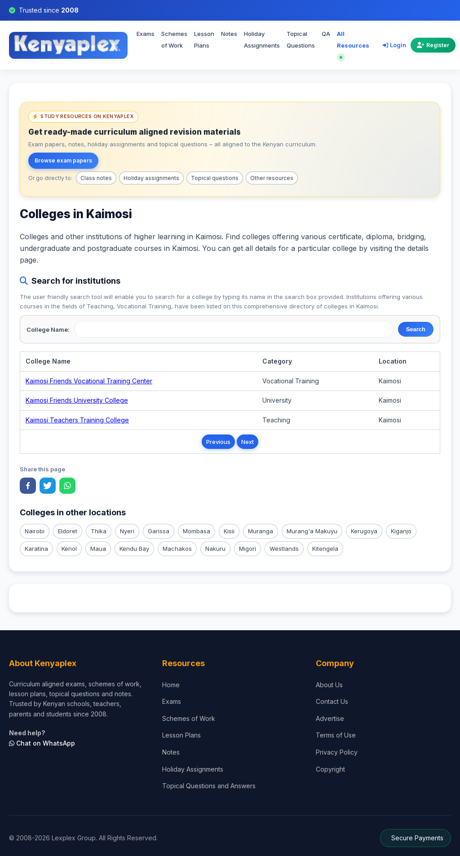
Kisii (229, 531)
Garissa (158, 531)
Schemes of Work (174, 39)
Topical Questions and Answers (209, 786)
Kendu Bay (134, 548)
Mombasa (196, 531)
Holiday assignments (151, 178)
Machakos (177, 548)
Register (433, 45)
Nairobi (34, 531)
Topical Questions (301, 39)
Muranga (260, 531)
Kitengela (325, 548)
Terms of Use (336, 735)
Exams (146, 33)
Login (394, 44)
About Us (329, 685)
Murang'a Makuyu (312, 531)
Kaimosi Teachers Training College (77, 420)
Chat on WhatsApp (42, 743)
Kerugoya (364, 531)
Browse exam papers (63, 160)
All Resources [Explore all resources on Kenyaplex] (353, 44)
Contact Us (332, 701)
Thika (98, 531)
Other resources (271, 178)
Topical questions (215, 178)
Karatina (36, 548)
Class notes (96, 178)
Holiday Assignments (262, 39)
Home (171, 685)
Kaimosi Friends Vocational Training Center (89, 381)
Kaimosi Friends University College (77, 400)
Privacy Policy (337, 752)
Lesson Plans (204, 39)
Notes (229, 33)
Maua (98, 548)
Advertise (330, 718)
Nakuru (215, 548)
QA (326, 33)
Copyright (330, 769)
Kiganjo (401, 531)
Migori (247, 548)
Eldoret (67, 531)
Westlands (284, 548)
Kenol (69, 548)
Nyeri (127, 531)
